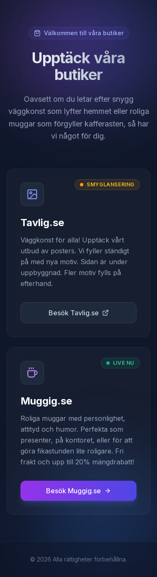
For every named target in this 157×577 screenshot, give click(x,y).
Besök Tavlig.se (79, 313)
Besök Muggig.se (78, 491)
